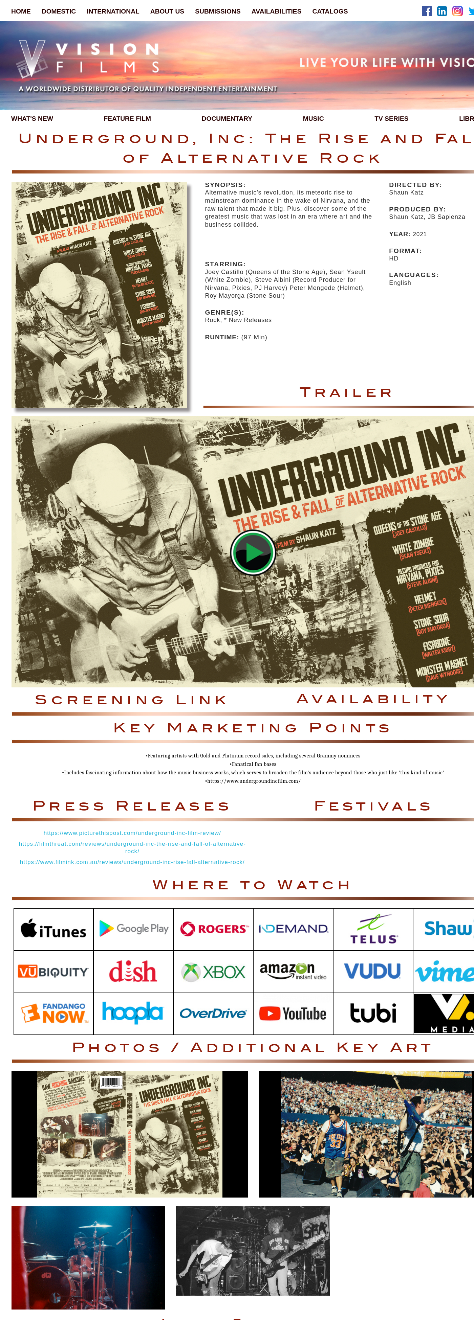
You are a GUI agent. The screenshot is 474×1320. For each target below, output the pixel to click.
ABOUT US (167, 11)
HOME (21, 11)
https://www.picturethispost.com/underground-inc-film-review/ (132, 833)
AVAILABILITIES (277, 11)
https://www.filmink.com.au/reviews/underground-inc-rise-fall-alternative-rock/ (132, 862)
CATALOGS (330, 11)
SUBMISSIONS (218, 11)
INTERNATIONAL (113, 11)
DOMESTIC (59, 11)
